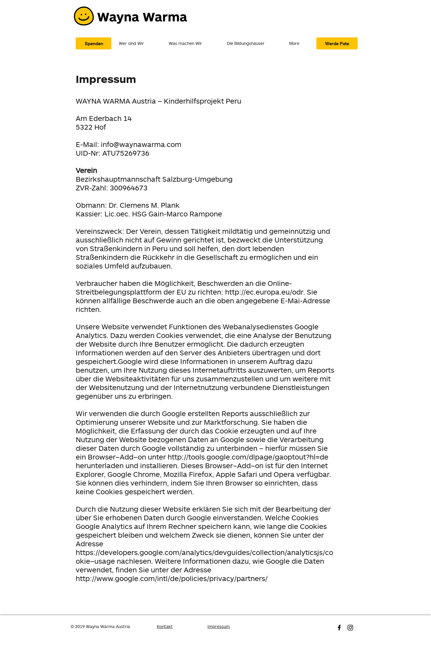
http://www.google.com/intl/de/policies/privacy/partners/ (172, 578)
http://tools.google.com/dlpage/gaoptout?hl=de (248, 456)
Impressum (218, 626)
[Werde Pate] (337, 43)
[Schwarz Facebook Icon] (339, 627)
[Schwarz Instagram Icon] (350, 627)
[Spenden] (93, 43)
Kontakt (165, 626)
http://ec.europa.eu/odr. (265, 291)
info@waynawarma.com (141, 144)
